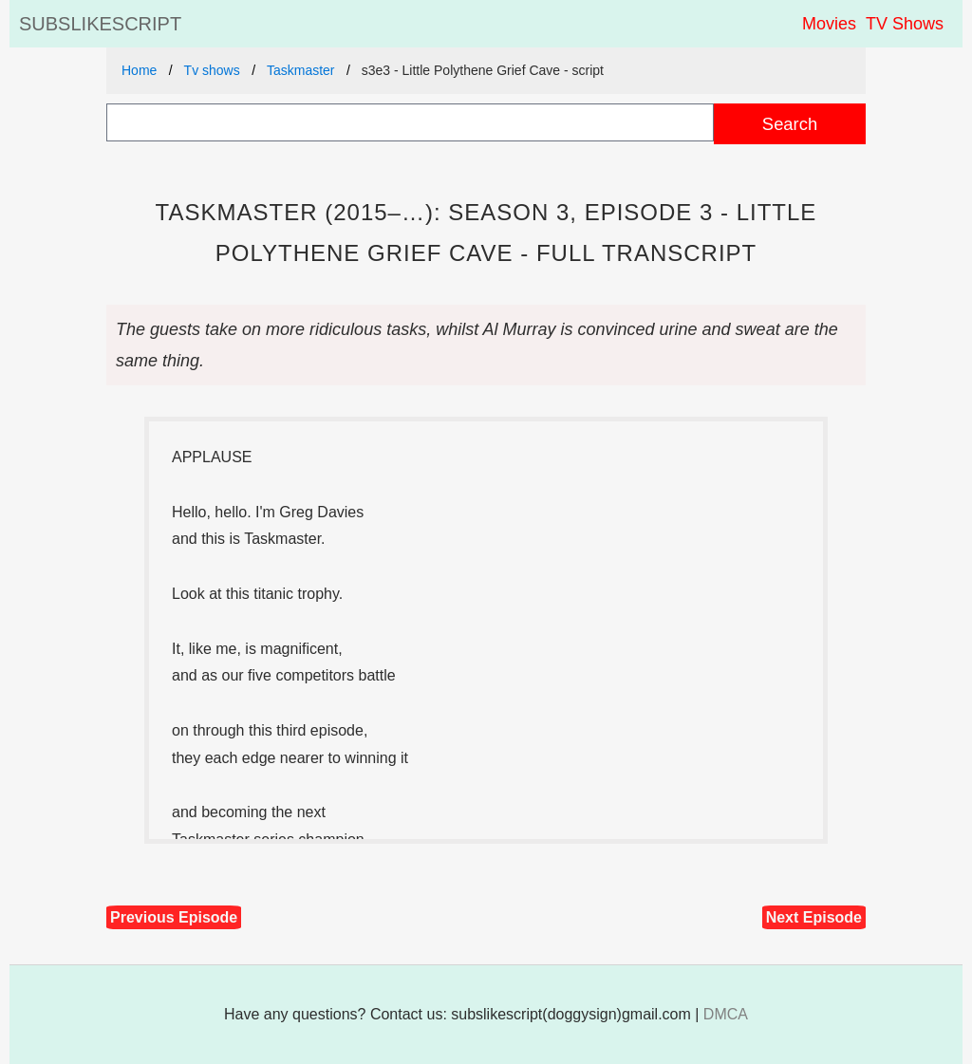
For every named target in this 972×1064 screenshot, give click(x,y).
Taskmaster (301, 70)
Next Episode (814, 917)
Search (789, 124)
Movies (829, 23)
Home (139, 70)
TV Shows (905, 23)
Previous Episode (173, 917)
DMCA (725, 1014)
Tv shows (212, 70)
